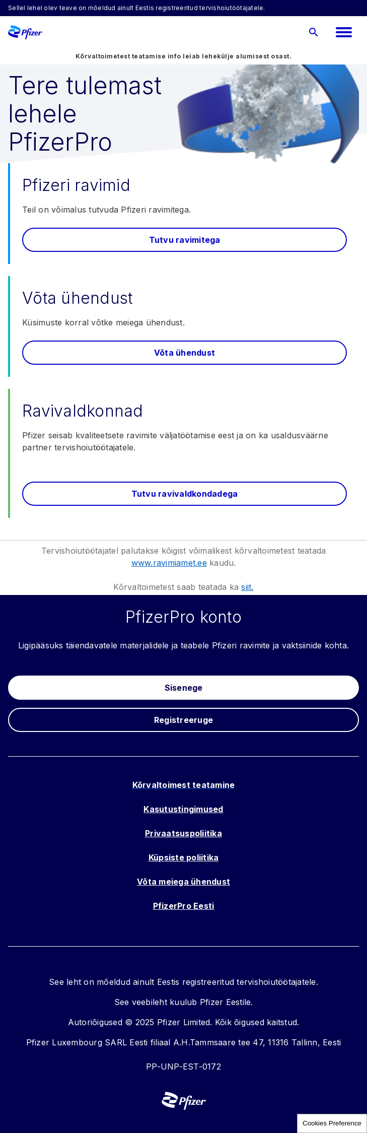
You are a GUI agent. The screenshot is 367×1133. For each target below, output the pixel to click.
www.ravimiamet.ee (169, 563)
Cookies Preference (332, 1123)
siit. (247, 587)
